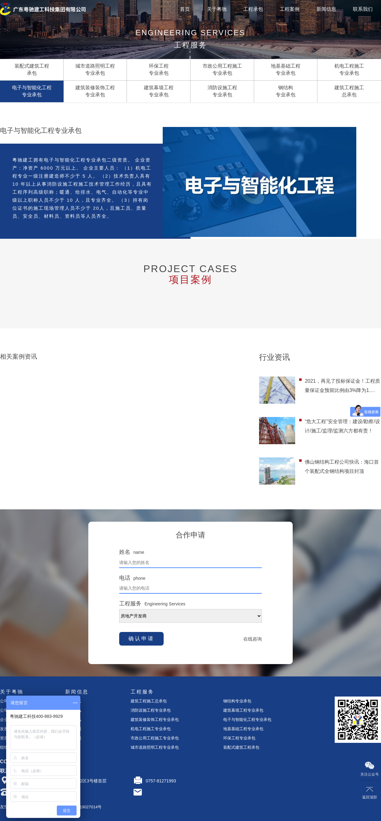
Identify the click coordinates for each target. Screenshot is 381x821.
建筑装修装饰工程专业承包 (155, 719)
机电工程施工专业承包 (151, 728)
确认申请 (141, 639)
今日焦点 (73, 701)
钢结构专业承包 (237, 701)
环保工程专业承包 (239, 738)
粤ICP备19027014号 (83, 807)
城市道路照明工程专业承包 (155, 747)
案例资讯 (73, 719)
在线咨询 (252, 639)
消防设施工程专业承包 (151, 710)
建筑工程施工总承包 (149, 701)
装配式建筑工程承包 (241, 747)
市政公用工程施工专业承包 (155, 738)
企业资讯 (73, 710)
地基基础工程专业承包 (243, 728)
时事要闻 (73, 728)
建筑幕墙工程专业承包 (243, 710)
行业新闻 (73, 738)
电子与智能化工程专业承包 (247, 719)
